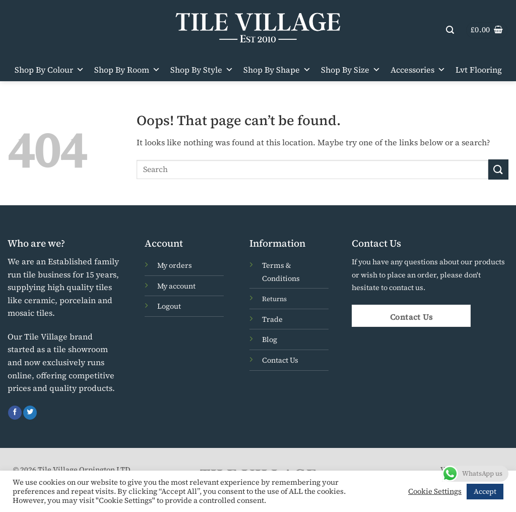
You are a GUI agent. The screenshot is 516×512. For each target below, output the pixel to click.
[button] (450, 30)
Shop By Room (127, 70)
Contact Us (280, 360)
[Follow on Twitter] (30, 413)
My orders (174, 265)
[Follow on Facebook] (15, 413)
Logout (169, 306)
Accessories (418, 70)
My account (176, 286)
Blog (269, 339)
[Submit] (498, 169)
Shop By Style (201, 70)
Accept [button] (485, 491)
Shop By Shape (277, 70)
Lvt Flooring (479, 69)
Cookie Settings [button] (435, 491)
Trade (272, 319)
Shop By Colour (49, 70)
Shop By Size (350, 70)
